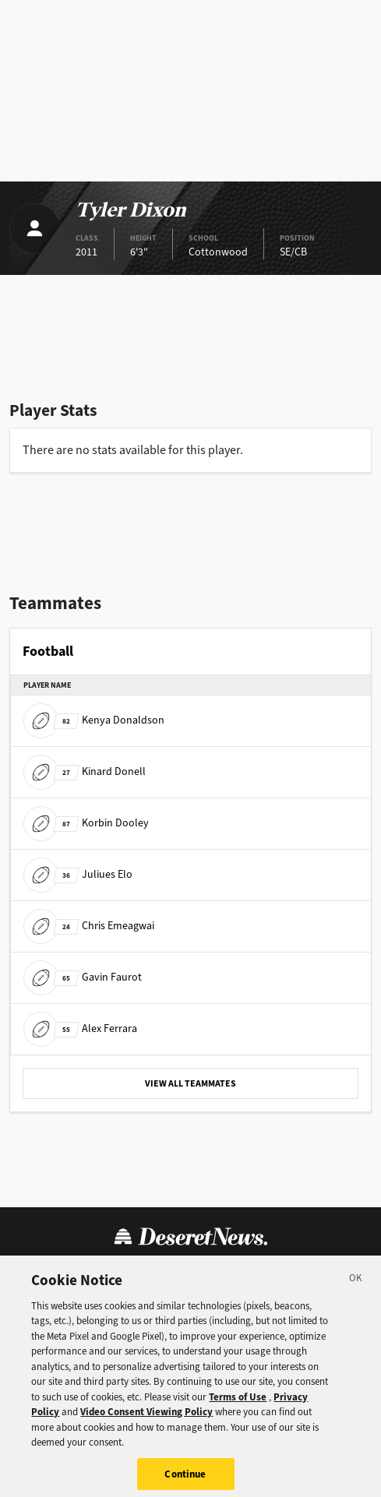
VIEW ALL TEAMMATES (190, 1083)
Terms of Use (237, 1411)
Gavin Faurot (82, 977)
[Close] (356, 1294)
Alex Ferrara (80, 1028)
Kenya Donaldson (93, 720)
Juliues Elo (77, 874)
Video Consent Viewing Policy (146, 1426)
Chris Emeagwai (88, 925)
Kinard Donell (84, 771)
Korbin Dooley (86, 822)
